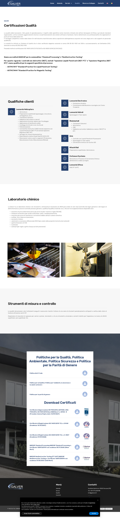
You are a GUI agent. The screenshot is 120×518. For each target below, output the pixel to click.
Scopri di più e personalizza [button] (31, 513)
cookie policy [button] (36, 504)
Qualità (77, 3)
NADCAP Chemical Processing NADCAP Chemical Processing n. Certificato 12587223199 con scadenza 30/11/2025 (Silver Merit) (50, 447)
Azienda (59, 3)
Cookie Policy (109, 508)
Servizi (68, 3)
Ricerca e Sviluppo (89, 3)
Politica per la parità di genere (40, 394)
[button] (97, 500)
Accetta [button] (94, 513)
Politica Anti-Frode (36, 373)
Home (52, 3)
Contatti (101, 3)
